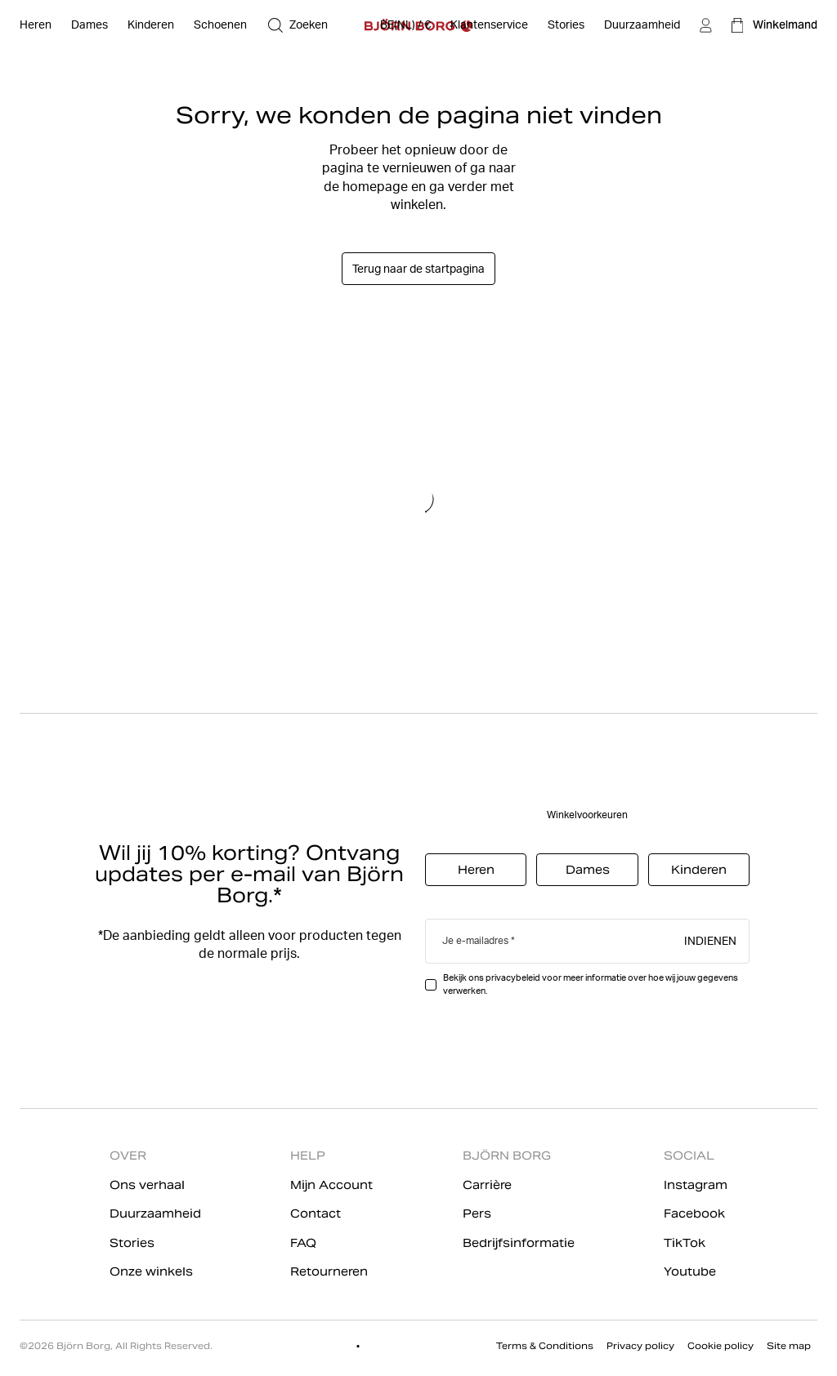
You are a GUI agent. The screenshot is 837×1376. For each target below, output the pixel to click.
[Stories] (566, 25)
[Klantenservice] (489, 25)
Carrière (487, 1185)
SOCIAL (689, 1155)
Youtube (690, 1271)
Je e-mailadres (475, 940)
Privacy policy (640, 1346)
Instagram (695, 1185)
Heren (476, 869)
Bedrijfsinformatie (519, 1243)
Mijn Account (331, 1185)
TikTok (684, 1243)
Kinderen (699, 869)
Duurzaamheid (155, 1213)
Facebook (694, 1213)
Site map (789, 1346)
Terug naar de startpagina (418, 268)
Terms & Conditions (544, 1346)
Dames (588, 869)
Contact (315, 1213)
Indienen (710, 939)
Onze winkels (151, 1271)
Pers (477, 1213)
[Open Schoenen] (220, 25)
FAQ (303, 1243)
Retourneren (329, 1271)
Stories (132, 1243)
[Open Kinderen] (151, 25)
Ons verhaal (147, 1185)
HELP (307, 1155)
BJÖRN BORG (507, 1155)
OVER (128, 1155)
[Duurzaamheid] (642, 25)
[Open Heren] (35, 25)
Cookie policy (720, 1346)
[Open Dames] (89, 25)
